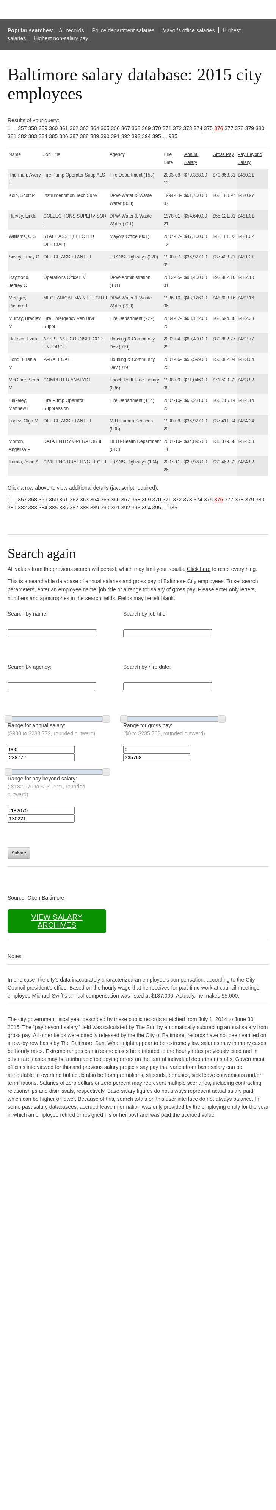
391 (115, 136)
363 (84, 128)
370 (156, 128)
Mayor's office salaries (188, 30)
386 (63, 136)
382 (22, 136)
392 (125, 136)
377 (228, 128)
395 (156, 136)
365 (104, 128)
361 (63, 128)
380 (260, 128)
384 (43, 136)
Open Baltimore (45, 898)
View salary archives (56, 921)
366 (115, 128)
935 (172, 136)
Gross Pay (223, 154)
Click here (198, 569)
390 (104, 136)
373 (187, 128)
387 (74, 136)
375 (208, 128)
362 (74, 128)
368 (136, 128)
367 (125, 128)
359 (43, 128)
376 (218, 128)
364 (94, 128)
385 (53, 136)
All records (71, 30)
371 (167, 128)
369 (146, 128)
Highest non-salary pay (61, 38)
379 (249, 128)
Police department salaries (123, 30)
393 (136, 136)
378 (239, 128)
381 (12, 136)
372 (177, 128)
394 (146, 136)
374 (198, 128)
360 (53, 128)
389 (94, 136)
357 (22, 128)
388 (84, 136)
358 (32, 128)
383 (32, 136)
